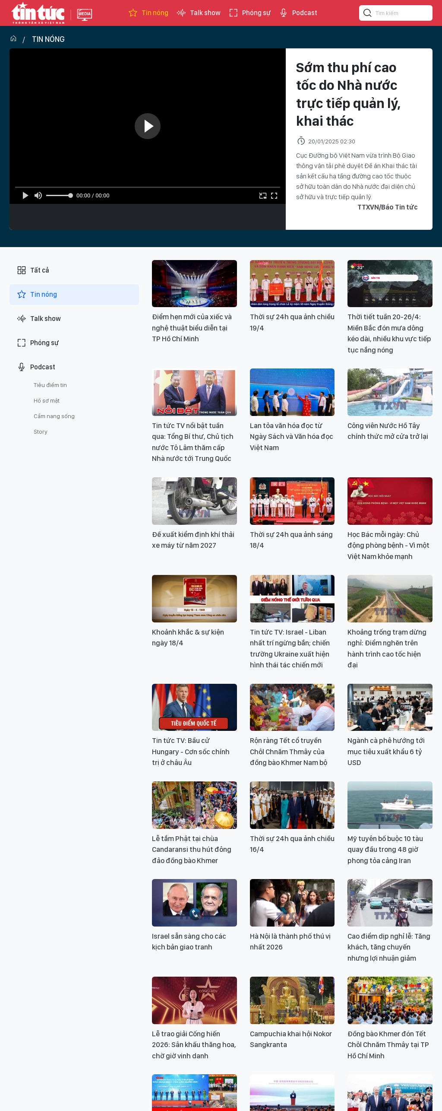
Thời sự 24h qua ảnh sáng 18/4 (291, 540)
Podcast (297, 13)
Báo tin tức (37, 13)
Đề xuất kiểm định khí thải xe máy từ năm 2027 (193, 540)
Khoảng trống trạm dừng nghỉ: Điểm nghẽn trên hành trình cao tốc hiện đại (386, 649)
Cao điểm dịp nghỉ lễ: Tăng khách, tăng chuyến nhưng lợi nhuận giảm (388, 947)
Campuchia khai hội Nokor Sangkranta (291, 1039)
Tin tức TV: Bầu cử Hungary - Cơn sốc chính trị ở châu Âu (191, 751)
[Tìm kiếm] (368, 14)
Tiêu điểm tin (50, 384)
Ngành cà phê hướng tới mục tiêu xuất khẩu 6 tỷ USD (386, 751)
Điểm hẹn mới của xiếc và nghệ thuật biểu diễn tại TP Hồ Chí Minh (192, 327)
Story (40, 431)
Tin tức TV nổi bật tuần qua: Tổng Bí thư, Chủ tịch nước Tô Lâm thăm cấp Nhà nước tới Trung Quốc (193, 442)
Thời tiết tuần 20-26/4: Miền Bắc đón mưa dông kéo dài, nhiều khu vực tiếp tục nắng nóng (389, 333)
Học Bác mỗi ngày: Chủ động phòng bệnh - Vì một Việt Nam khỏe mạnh (388, 545)
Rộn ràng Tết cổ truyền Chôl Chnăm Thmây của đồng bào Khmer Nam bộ (288, 751)
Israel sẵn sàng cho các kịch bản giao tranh (189, 942)
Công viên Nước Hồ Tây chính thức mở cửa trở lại (387, 431)
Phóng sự (249, 13)
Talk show (198, 13)
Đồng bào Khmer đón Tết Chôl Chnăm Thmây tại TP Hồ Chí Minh (388, 1044)
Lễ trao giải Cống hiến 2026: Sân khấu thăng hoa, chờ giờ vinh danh (194, 1044)
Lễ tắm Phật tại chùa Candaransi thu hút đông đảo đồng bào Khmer (191, 849)
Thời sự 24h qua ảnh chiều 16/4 (292, 844)
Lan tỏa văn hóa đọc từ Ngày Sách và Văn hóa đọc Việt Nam (291, 436)
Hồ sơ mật (47, 400)
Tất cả (32, 270)
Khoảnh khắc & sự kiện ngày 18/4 (188, 638)
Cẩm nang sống (54, 416)
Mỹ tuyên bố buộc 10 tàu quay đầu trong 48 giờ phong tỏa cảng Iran (385, 849)
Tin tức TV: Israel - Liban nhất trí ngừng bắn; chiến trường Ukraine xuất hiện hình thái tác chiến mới (290, 649)
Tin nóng (148, 13)
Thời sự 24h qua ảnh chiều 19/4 (292, 322)
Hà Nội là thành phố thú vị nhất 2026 (290, 942)
